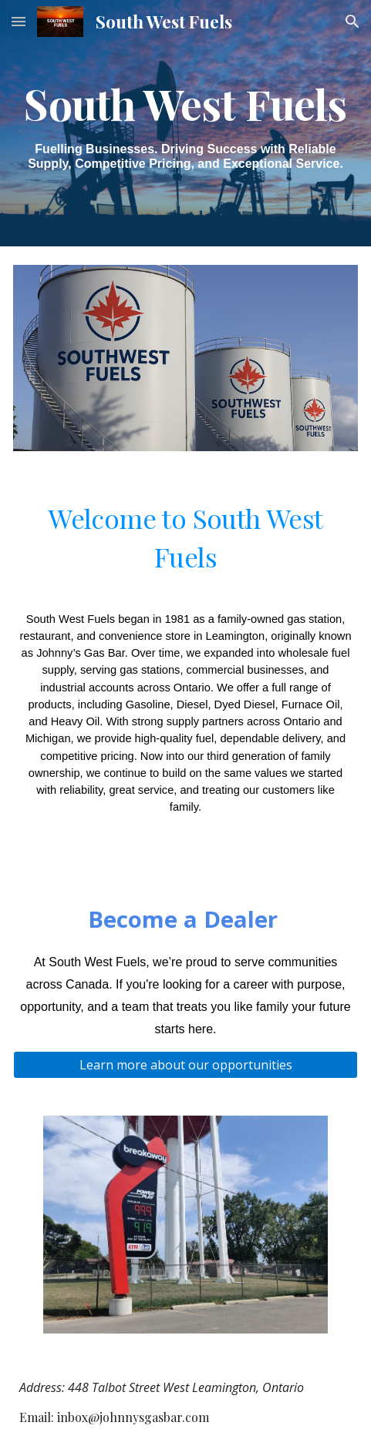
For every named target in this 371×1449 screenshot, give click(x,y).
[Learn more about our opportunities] (185, 1065)
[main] (185, 123)
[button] (18, 21)
